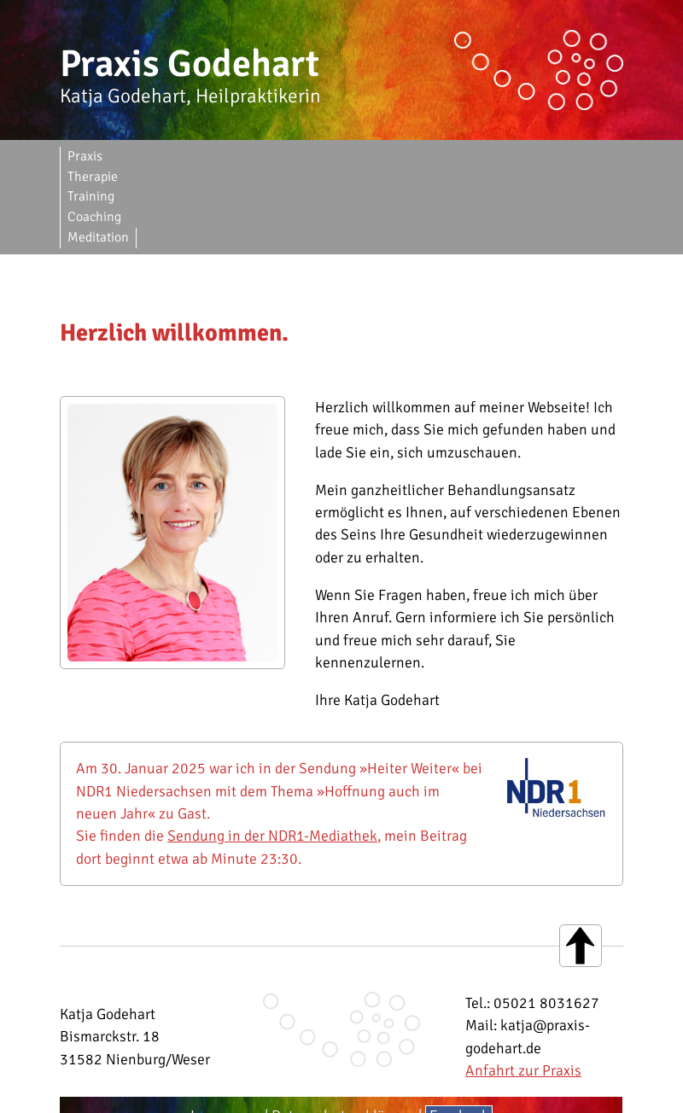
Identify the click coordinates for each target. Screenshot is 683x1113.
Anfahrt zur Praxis (523, 989)
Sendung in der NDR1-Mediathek (272, 754)
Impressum (225, 1034)
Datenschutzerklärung (343, 1034)
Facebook (459, 1034)
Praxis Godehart (189, 64)
